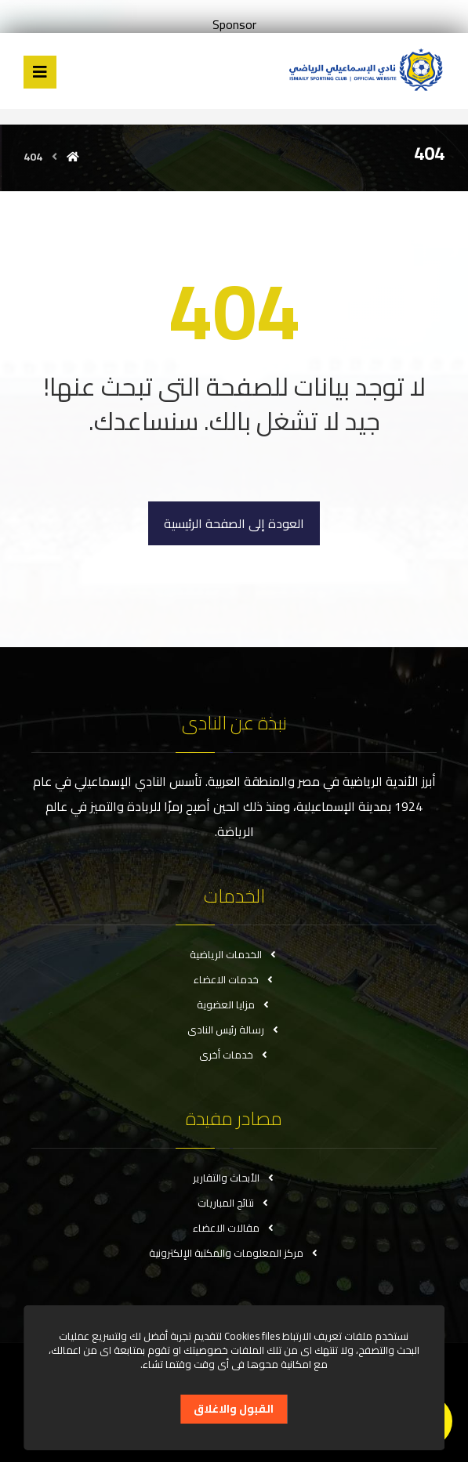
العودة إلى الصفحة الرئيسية (234, 523)
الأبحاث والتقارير (234, 1177)
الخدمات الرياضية (234, 954)
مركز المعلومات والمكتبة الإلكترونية (234, 1252)
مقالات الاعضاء (234, 1227)
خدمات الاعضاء (234, 979)
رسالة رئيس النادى (234, 1029)
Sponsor (234, 24)
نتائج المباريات (234, 1202)
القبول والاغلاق (234, 1409)
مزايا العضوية (234, 1004)
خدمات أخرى (234, 1054)
